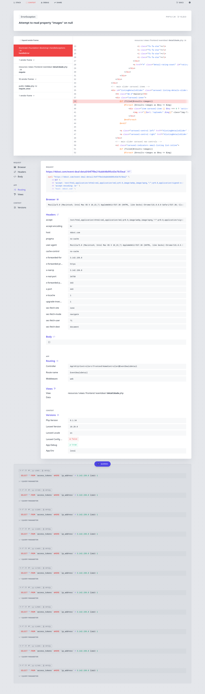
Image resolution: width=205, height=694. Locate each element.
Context (17, 203)
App (15, 185)
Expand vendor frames (29, 40)
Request (17, 163)
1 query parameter (28, 481)
